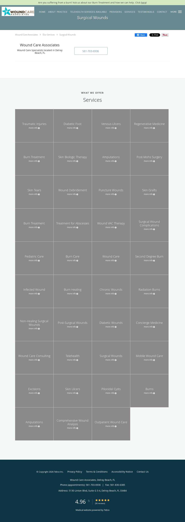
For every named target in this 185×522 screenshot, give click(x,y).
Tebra (106, 509)
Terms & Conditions (97, 471)
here (143, 2)
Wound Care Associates (26, 34)
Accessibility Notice (122, 471)
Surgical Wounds (67, 34)
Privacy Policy (74, 471)
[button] (180, 12)
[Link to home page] (17, 11)
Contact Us (143, 471)
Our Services (49, 34)
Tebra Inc (58, 471)
